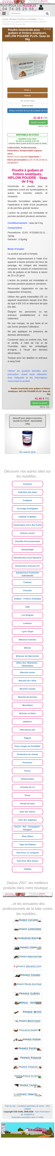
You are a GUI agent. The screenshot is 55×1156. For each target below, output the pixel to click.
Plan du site (10, 1106)
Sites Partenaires (42, 1112)
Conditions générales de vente (30, 1106)
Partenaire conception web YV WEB (27, 1117)
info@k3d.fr (29, 1114)
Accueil (5, 19)
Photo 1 (27, 90)
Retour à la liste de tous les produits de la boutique (28, 110)
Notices (27, 95)
